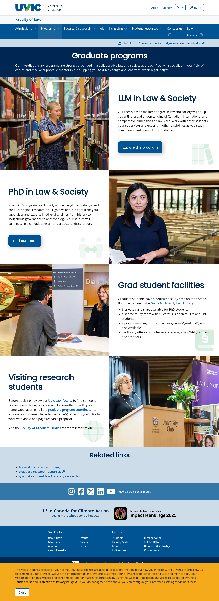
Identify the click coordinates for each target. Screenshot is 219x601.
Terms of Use (23, 582)
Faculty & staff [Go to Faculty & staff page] (196, 43)
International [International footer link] (152, 538)
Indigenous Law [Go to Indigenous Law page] (174, 43)
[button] (180, 7)
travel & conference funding (39, 467)
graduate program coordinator (70, 410)
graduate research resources (40, 472)
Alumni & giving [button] (111, 28)
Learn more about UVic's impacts (75, 516)
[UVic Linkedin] (100, 491)
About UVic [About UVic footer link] (54, 538)
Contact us (174, 28)
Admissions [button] (23, 28)
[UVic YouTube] (111, 491)
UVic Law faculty (60, 400)
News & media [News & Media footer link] (56, 550)
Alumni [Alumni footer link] (116, 546)
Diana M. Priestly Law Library (172, 303)
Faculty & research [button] (77, 28)
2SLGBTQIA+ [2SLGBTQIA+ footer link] (152, 542)
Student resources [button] (145, 28)
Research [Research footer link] (53, 546)
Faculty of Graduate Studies (41, 428)
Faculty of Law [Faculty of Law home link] (28, 19)
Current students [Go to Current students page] (150, 43)
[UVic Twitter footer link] (90, 491)
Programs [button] (48, 28)
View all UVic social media (134, 491)
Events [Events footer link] (84, 538)
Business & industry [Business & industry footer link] (157, 546)
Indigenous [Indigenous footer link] (119, 550)
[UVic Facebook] (81, 491)
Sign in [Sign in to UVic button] (196, 7)
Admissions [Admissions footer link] (54, 542)
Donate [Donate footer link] (84, 546)
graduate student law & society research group (53, 476)
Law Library (192, 31)
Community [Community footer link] (151, 550)
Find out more (25, 240)
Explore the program (140, 147)
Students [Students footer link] (117, 538)
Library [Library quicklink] (167, 8)
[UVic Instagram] (71, 491)
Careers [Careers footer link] (85, 542)
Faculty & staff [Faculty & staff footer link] (121, 542)
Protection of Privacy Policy (56, 582)
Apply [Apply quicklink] (155, 8)
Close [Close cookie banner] (22, 592)
